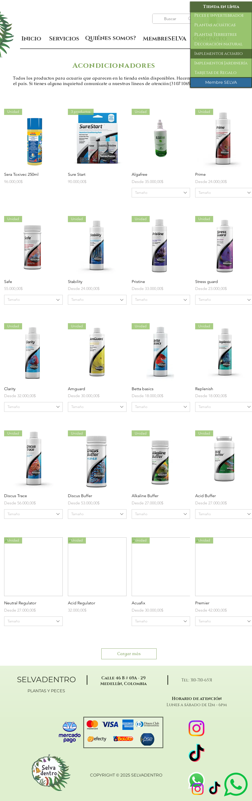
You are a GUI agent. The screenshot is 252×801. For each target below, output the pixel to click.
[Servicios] (64, 39)
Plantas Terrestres (215, 34)
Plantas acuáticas (215, 25)
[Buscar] (170, 19)
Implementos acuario (218, 53)
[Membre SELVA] (221, 82)
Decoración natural (218, 44)
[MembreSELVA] (164, 39)
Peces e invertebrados (219, 15)
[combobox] (161, 193)
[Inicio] (31, 38)
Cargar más (129, 653)
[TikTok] (214, 789)
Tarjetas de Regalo (215, 73)
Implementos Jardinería (221, 63)
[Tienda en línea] (221, 7)
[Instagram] (197, 789)
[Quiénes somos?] (110, 38)
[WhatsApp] (196, 780)
